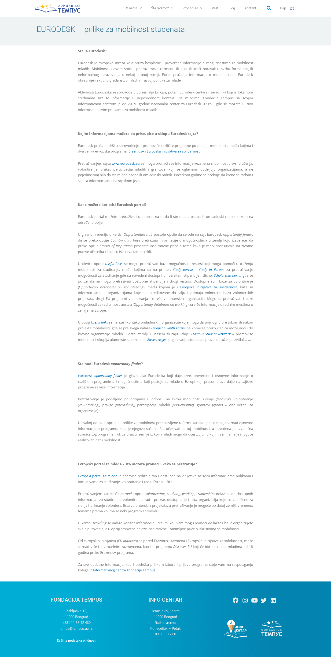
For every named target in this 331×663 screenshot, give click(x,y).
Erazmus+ (136, 152)
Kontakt (250, 8)
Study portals (182, 270)
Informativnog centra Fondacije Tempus (125, 576)
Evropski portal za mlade (98, 482)
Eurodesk (101, 382)
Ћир (283, 8)
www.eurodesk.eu (128, 164)
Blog (231, 8)
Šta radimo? (162, 8)
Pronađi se (192, 8)
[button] (269, 8)
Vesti (215, 8)
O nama (134, 8)
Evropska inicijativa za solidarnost (174, 152)
